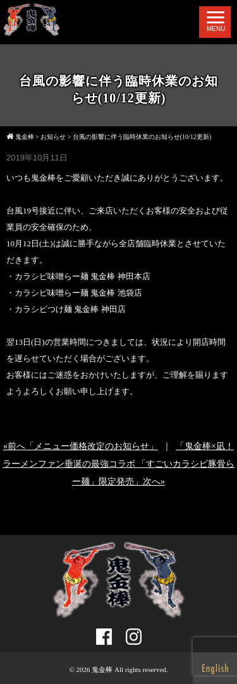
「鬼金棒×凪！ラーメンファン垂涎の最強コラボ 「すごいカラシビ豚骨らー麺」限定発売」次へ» (119, 463)
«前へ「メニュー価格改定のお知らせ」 (80, 446)
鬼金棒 (102, 669)
